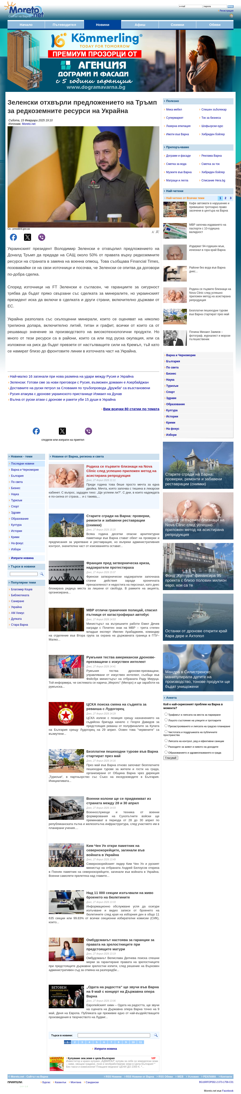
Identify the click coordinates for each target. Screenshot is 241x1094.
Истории (16, 531)
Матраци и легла (176, 180)
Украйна (16, 607)
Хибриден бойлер (212, 134)
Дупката (16, 618)
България (17, 476)
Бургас (45, 1082)
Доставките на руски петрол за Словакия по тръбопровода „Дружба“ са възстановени (79, 388)
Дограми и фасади (177, 155)
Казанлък (59, 1082)
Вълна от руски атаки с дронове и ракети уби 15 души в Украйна (62, 399)
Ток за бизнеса (210, 117)
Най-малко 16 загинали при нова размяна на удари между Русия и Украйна (71, 376)
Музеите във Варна (178, 172)
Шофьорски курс (211, 126)
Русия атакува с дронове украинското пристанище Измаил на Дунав (65, 394)
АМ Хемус (17, 613)
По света (17, 482)
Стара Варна (19, 624)
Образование (19, 518)
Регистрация (226, 10)
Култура (16, 525)
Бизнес (15, 488)
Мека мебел (173, 109)
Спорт (15, 506)
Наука (15, 494)
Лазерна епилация (177, 126)
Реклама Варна (210, 155)
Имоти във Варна (176, 134)
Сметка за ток (209, 164)
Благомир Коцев (21, 589)
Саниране (17, 601)
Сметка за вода (175, 164)
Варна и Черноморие (25, 469)
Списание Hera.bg (212, 180)
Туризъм (16, 500)
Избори (16, 549)
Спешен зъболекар (213, 109)
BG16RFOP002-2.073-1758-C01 (216, 1082)
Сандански (91, 1082)
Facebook (227, 1090)
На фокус (17, 543)
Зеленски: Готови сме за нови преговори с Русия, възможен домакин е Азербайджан (78, 382)
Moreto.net (28, 124)
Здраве (16, 512)
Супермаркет (173, 117)
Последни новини (22, 463)
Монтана (75, 1082)
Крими (15, 537)
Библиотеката (20, 595)
